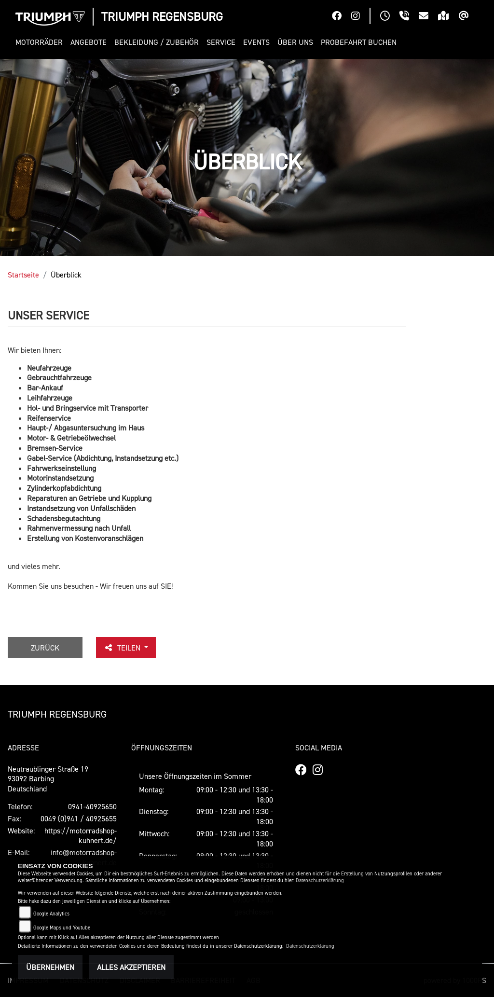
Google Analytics (51, 914)
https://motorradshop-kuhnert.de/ (80, 835)
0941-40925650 (92, 806)
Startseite (23, 274)
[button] (41, 42)
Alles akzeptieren (131, 967)
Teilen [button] (123, 647)
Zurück (45, 647)
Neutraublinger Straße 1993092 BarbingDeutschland (48, 779)
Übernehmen (50, 967)
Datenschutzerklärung (320, 880)
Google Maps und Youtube (61, 928)
